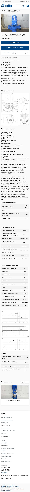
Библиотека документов (7, 420)
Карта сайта (4, 433)
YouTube (5, 1)
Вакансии (3, 450)
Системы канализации (6, 417)
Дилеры (3, 440)
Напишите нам (4, 472)
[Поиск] (19, 5)
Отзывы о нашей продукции (7, 448)
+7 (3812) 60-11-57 (6, 467)
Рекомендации (4, 422)
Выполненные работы (6, 461)
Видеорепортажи (5, 445)
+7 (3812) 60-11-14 (6, 469)
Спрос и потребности (6, 425)
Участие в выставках (6, 456)
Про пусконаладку (5, 427)
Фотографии (4, 443)
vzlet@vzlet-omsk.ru (6, 478)
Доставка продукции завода (8, 430)
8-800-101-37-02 (25, 1)
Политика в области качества (8, 453)
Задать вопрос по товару (15, 47)
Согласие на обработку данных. (7, 486)
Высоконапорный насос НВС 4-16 (15, 400)
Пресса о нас (4, 458)
